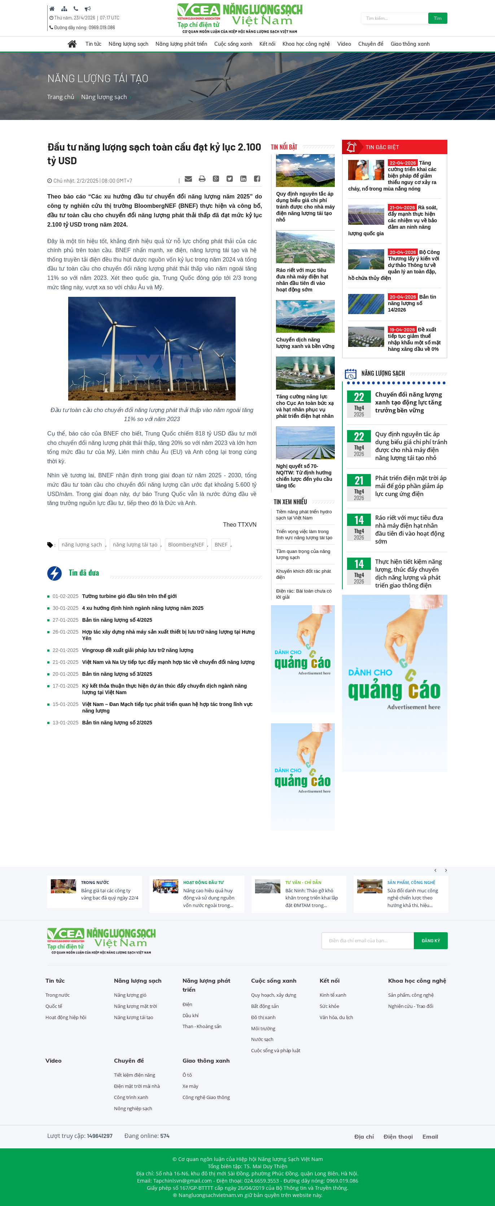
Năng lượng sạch (129, 44)
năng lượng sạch (82, 544)
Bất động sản (265, 1006)
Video (344, 44)
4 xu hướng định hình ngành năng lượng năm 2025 (142, 608)
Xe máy (190, 1086)
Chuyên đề (371, 44)
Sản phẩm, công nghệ (411, 882)
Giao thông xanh (410, 44)
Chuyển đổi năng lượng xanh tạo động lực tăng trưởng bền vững (408, 402)
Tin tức (93, 44)
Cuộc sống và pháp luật (276, 1050)
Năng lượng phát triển (181, 44)
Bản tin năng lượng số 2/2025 (117, 722)
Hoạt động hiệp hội (65, 1017)
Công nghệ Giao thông (206, 1097)
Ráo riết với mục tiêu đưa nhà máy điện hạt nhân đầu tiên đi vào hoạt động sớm (409, 529)
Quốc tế (53, 1006)
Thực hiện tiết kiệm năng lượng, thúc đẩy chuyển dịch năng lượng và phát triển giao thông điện (408, 573)
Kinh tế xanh (333, 995)
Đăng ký (430, 940)
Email (430, 1136)
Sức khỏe (329, 1006)
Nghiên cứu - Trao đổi (410, 1006)
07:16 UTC (110, 18)
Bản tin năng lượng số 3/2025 (117, 674)
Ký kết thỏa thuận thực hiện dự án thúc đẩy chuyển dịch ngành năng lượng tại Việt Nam (164, 689)
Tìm (438, 18)
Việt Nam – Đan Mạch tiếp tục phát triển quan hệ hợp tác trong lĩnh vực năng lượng (167, 707)
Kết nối (267, 44)
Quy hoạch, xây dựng (273, 995)
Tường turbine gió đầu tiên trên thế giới (129, 596)
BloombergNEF (186, 544)
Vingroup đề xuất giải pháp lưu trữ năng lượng (138, 650)
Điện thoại (398, 1136)
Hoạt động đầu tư (203, 882)
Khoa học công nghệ (306, 44)
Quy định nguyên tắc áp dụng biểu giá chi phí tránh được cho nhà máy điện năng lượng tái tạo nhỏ (411, 446)
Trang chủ (60, 97)
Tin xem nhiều (290, 501)
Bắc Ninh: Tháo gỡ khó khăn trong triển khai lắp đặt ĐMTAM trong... (311, 898)
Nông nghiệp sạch (133, 1108)
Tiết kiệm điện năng (134, 1075)
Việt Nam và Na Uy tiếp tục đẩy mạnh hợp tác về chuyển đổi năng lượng (168, 662)
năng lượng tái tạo (135, 544)
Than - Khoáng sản (202, 1026)
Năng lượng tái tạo (133, 1017)
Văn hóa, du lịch (336, 1017)
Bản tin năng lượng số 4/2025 (117, 620)
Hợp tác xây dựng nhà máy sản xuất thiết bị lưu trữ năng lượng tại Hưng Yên (168, 635)
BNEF (221, 544)
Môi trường (263, 1028)
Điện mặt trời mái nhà (137, 1086)
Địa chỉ (364, 1136)
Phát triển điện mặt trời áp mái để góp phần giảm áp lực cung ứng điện (410, 486)
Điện (187, 1004)
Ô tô (187, 1075)
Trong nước (95, 882)
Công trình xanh (131, 1097)
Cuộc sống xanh (233, 44)
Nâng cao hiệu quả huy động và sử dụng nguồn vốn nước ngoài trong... (209, 898)
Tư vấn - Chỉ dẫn (303, 882)
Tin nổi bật (284, 147)
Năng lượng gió (130, 995)
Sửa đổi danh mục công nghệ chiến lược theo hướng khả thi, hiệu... (412, 898)
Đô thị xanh (263, 1017)
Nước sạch (262, 1039)
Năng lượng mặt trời (135, 1006)
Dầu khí (190, 1015)
